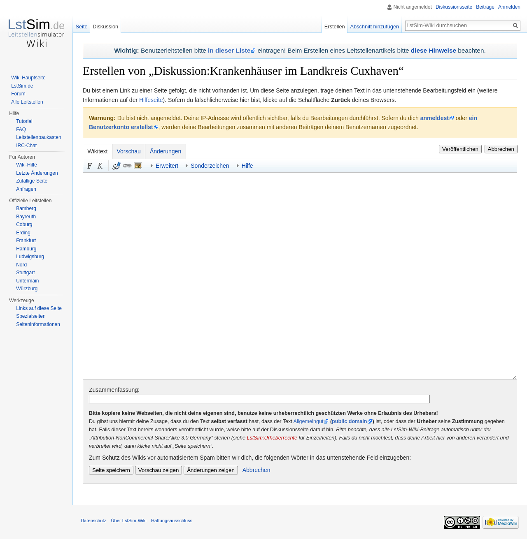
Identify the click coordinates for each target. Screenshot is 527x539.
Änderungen (165, 151)
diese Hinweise (433, 50)
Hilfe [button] (247, 165)
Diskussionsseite (454, 7)
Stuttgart (25, 272)
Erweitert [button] (167, 165)
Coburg (24, 224)
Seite (81, 26)
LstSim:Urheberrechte (272, 438)
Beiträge (485, 7)
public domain (349, 421)
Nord (21, 265)
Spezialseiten (30, 316)
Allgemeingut (309, 421)
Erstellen (334, 26)
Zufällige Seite (31, 181)
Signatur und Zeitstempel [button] (116, 165)
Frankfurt (26, 240)
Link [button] (127, 165)
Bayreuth (26, 217)
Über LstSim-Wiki (128, 520)
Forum (18, 94)
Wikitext (98, 151)
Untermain (27, 281)
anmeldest (434, 118)
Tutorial (24, 121)
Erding (23, 233)
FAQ (21, 129)
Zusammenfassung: (114, 389)
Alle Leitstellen (27, 102)
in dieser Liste (229, 50)
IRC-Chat (26, 145)
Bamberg (26, 208)
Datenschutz (93, 520)
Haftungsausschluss (171, 520)
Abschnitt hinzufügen (374, 26)
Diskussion (105, 26)
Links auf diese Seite (39, 308)
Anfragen (26, 189)
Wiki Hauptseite (28, 78)
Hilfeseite (151, 100)
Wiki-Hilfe (26, 165)
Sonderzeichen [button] (210, 165)
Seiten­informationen (38, 324)
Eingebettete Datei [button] (138, 165)
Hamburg (26, 249)
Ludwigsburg (30, 256)
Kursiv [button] (100, 165)
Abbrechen (501, 149)
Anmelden (509, 7)
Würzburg (26, 288)
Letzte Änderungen (37, 173)
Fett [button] (89, 165)
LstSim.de (22, 86)
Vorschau (129, 151)
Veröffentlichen (460, 149)
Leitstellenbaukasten (38, 137)
